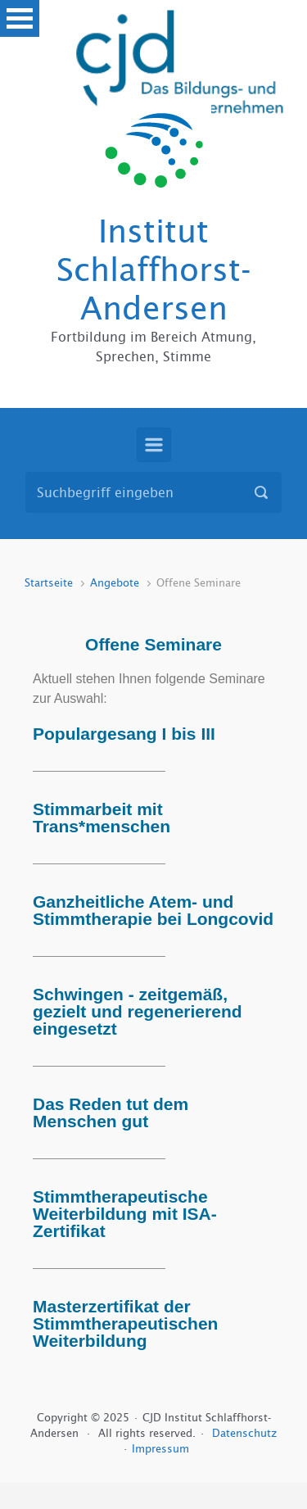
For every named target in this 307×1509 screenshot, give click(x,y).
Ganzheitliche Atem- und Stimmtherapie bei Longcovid (153, 910)
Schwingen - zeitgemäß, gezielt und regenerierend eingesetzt (137, 1011)
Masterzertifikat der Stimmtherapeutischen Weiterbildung (125, 1323)
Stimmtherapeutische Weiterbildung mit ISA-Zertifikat (125, 1213)
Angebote (114, 583)
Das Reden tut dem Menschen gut (110, 1112)
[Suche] (153, 492)
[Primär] (154, 445)
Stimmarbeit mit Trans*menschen (101, 818)
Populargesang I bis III (124, 733)
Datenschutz (244, 1433)
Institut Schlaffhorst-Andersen (153, 270)
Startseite (49, 583)
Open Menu (19, 18)
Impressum (160, 1449)
